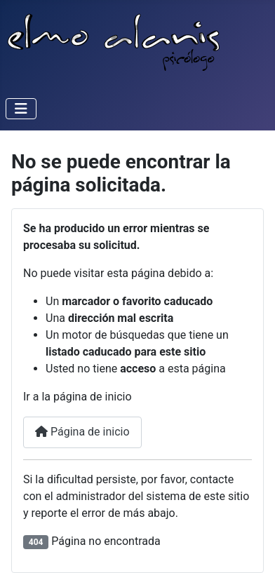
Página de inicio (82, 431)
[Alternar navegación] (21, 108)
